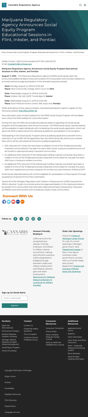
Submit (14, 305)
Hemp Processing (9, 351)
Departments (10, 406)
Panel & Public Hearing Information (76, 358)
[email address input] (15, 298)
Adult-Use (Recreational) (7, 326)
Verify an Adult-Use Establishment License (55, 343)
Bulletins (71, 334)
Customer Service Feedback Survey (31, 338)
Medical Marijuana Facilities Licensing (9, 335)
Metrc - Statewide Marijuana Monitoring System (76, 348)
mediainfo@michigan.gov (20, 64)
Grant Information (75, 337)
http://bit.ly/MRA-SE (28, 111)
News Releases (74, 353)
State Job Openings (71, 272)
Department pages (71, 250)
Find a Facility (51, 331)
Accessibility (9, 388)
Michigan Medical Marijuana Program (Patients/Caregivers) (10, 342)
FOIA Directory (11, 400)
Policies (8, 382)
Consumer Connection (55, 328)
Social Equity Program (11, 348)
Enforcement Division (10, 331)
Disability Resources (13, 394)
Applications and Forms (74, 329)
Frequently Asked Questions (31, 330)
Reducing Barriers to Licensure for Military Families (43, 282)
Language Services (12, 412)
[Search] (80, 5)
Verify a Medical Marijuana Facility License (52, 337)
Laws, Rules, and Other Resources (77, 341)
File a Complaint (30, 334)
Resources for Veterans (44, 277)
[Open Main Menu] (85, 5)
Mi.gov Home (10, 376)
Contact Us (28, 325)
